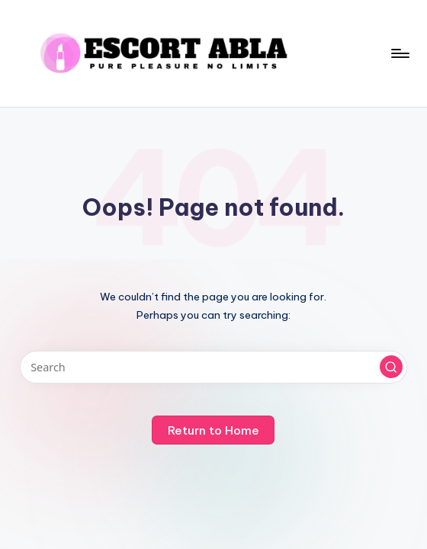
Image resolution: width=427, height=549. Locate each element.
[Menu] (399, 53)
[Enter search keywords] (214, 367)
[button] (391, 366)
